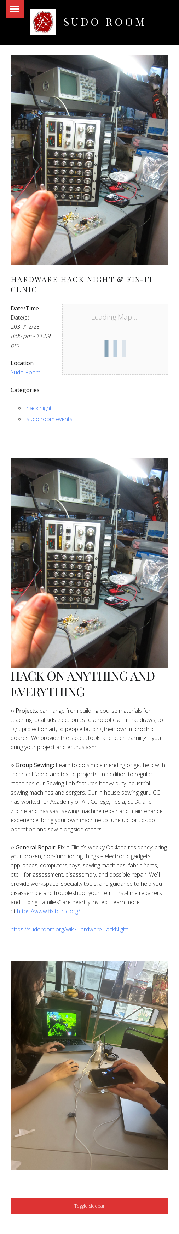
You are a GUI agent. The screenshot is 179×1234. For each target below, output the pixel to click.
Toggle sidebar (89, 1206)
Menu (15, 9)
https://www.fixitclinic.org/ (48, 911)
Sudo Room (104, 21)
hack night (39, 408)
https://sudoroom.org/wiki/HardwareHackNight (69, 929)
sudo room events (50, 419)
